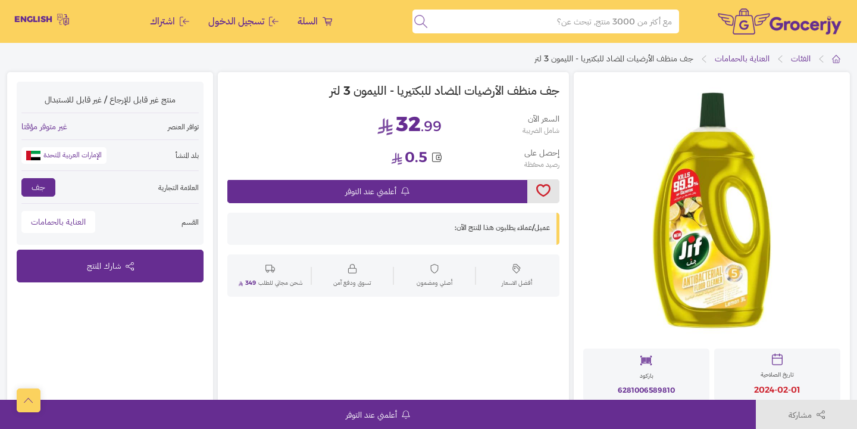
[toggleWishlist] (543, 191)
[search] (420, 21)
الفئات (801, 58)
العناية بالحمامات (742, 58)
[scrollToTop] (28, 400)
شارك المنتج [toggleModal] (110, 265)
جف (38, 187)
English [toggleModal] (41, 20)
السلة (315, 21)
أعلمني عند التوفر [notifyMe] (377, 191)
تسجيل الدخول (243, 21)
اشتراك (169, 21)
